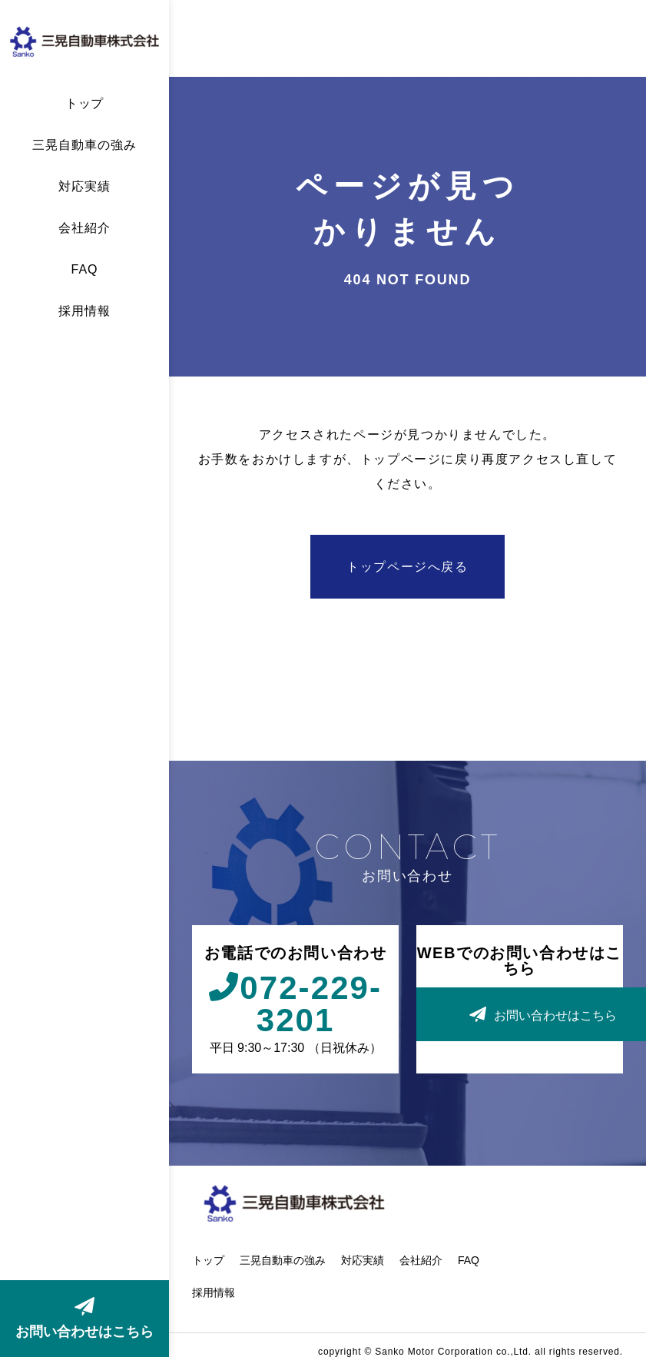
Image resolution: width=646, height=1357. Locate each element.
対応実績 (84, 187)
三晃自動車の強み (84, 145)
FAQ (84, 270)
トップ (84, 104)
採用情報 (84, 311)
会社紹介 (84, 228)
